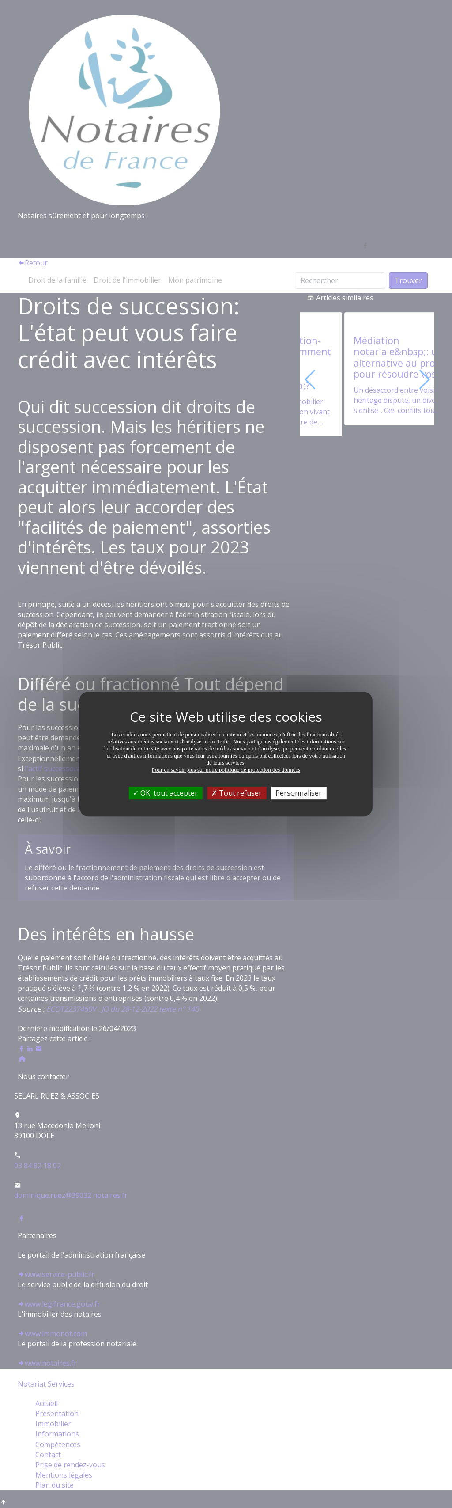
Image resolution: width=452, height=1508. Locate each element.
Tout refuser (236, 793)
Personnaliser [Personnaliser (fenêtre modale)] (298, 793)
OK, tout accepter (165, 793)
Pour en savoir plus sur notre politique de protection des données (226, 769)
